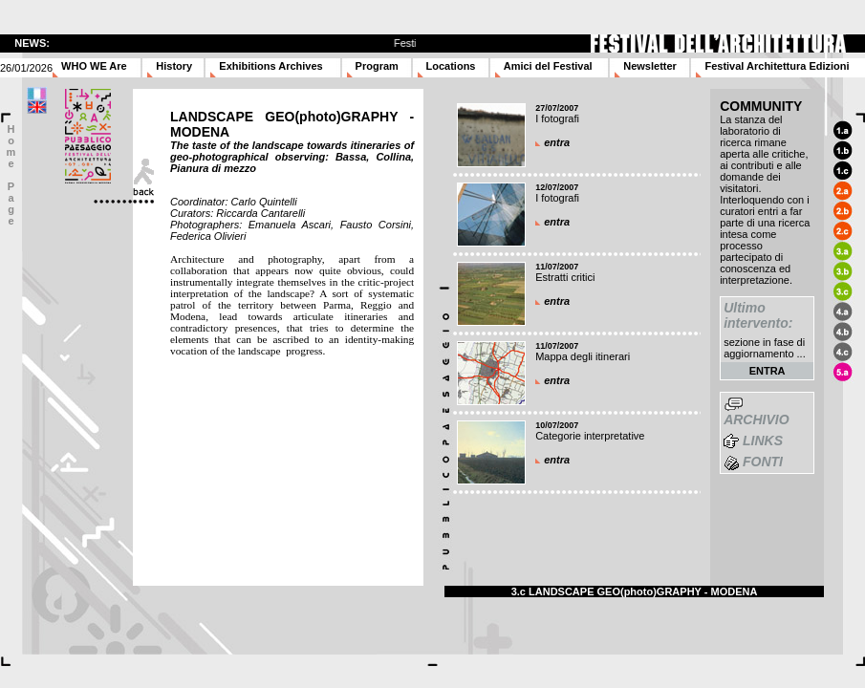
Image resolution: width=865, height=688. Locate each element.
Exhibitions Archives (270, 66)
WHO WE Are (94, 66)
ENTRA (767, 370)
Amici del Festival (548, 66)
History (174, 66)
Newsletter (650, 66)
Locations (451, 66)
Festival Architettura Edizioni (776, 66)
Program (377, 66)
